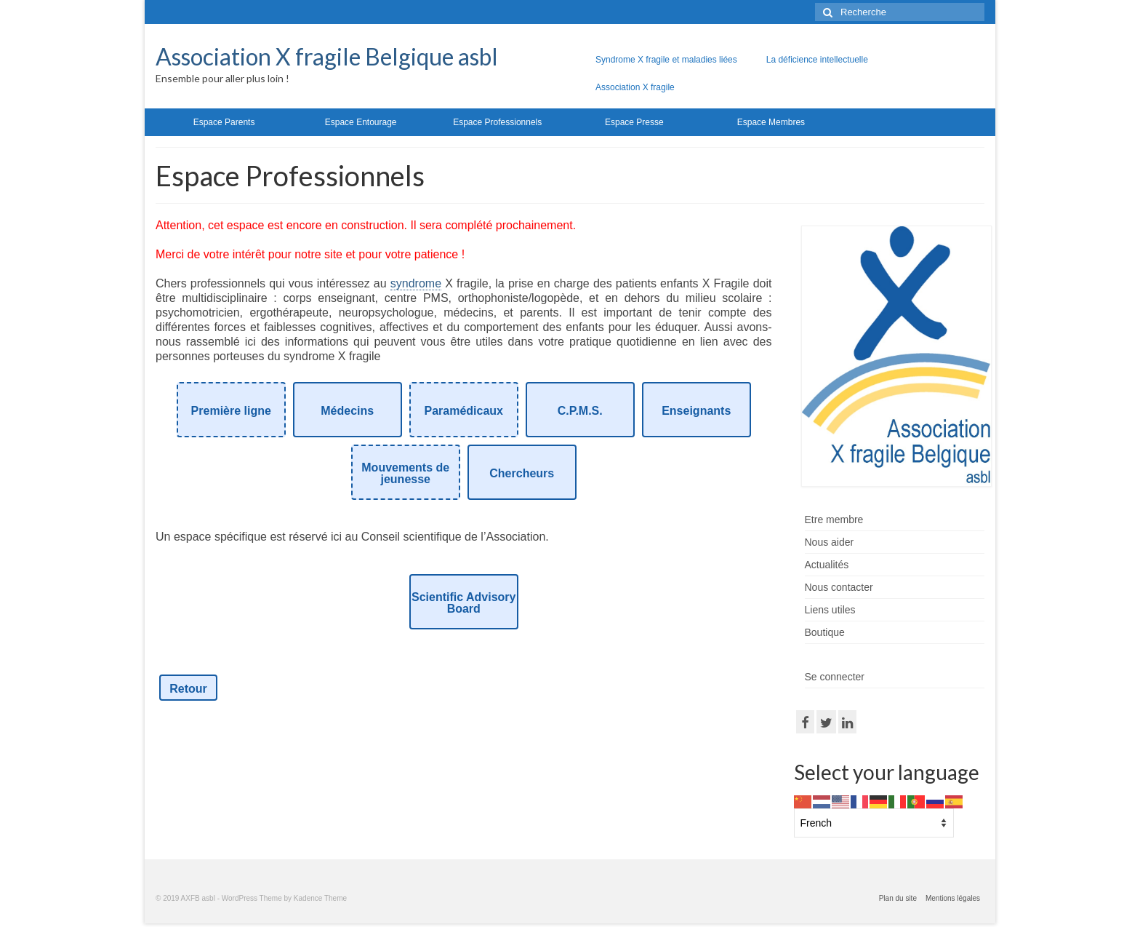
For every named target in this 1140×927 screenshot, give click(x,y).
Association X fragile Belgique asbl (327, 56)
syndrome (415, 283)
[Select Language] (874, 823)
